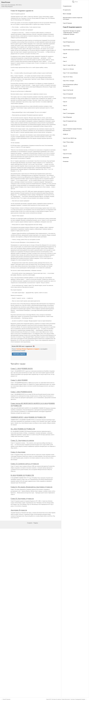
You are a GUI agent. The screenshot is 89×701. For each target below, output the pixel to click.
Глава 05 (65, 38)
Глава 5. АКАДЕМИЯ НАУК (22, 368)
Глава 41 (65, 149)
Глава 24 (65, 101)
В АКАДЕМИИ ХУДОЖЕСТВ (22, 475)
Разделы (35, 523)
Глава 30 (65, 125)
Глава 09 (65, 53)
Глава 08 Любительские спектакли (71, 49)
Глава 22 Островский (68, 94)
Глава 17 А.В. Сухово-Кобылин (70, 73)
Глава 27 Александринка (68, 113)
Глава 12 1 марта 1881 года (69, 65)
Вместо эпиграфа (67, 13)
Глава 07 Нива (66, 45)
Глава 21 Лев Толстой (68, 90)
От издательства (67, 9)
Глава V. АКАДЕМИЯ (19, 380)
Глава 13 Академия (18, 452)
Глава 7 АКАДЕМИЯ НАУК (21, 392)
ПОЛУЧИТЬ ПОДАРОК (19, 354)
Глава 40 (65, 146)
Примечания (66, 157)
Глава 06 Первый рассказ (69, 42)
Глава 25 (65, 105)
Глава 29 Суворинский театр (69, 121)
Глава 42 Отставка (67, 153)
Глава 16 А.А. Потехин (68, 69)
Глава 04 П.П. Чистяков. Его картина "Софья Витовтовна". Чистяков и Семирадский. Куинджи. (71, 32)
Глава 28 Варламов (67, 117)
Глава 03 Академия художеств (22, 498)
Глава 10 (65, 57)
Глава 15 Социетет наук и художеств (25, 463)
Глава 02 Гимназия (67, 23)
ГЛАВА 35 (65, 134)
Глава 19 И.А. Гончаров (68, 80)
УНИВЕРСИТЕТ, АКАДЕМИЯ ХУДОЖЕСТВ (28, 417)
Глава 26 (65, 109)
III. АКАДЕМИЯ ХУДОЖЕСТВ (23, 429)
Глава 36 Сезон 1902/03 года (69, 138)
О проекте (29, 523)
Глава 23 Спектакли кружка (69, 97)
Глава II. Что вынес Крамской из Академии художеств (31, 487)
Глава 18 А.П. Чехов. (68, 76)
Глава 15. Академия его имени (22, 440)
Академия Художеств (19, 510)
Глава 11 (65, 61)
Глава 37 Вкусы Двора (68, 142)
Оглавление (65, 161)
